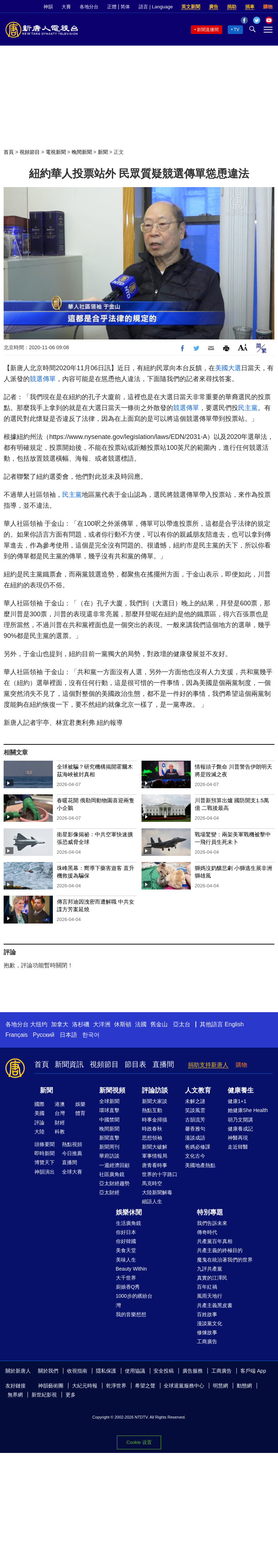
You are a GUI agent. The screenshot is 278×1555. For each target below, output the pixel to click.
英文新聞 (190, 6)
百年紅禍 (207, 1287)
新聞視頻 (112, 1090)
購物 (268, 6)
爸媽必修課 (197, 1147)
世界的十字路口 (159, 1174)
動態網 (244, 1386)
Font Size (242, 347)
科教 (60, 1131)
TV (236, 29)
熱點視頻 (72, 1144)
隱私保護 (106, 1371)
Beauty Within (131, 1269)
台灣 (60, 1113)
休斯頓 (122, 1024)
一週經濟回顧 (114, 1165)
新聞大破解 (154, 1147)
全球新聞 (109, 1101)
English (234, 1024)
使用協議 (135, 1371)
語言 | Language (156, 6)
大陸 (39, 1131)
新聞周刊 (109, 1147)
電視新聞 (56, 152)
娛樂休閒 (129, 1212)
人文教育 (198, 1090)
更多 (71, 1395)
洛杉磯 (80, 1024)
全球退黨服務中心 (184, 1386)
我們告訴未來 (212, 1223)
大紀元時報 (84, 1386)
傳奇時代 (207, 1232)
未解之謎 (195, 1101)
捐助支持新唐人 (208, 1065)
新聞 (103, 152)
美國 (39, 1113)
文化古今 (195, 1156)
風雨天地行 (209, 1296)
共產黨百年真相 (214, 1241)
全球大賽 (72, 1172)
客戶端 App (253, 1371)
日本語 (68, 1035)
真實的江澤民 (212, 1278)
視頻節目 (30, 152)
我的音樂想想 (131, 1314)
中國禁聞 (109, 1120)
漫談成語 (195, 1138)
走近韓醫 (238, 1147)
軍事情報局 (154, 1156)
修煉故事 (207, 1332)
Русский (43, 1035)
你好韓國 (126, 1241)
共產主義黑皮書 (214, 1305)
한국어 (91, 1035)
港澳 (60, 1104)
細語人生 (152, 1201)
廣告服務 (192, 1371)
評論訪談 (155, 1090)
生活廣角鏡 (128, 1223)
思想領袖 (152, 1138)
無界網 (15, 1395)
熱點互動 (152, 1110)
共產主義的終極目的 (220, 1250)
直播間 (163, 1064)
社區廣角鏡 (112, 1174)
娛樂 (80, 1104)
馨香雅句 (195, 1129)
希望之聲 (145, 1386)
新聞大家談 (154, 1101)
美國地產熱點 (200, 1165)
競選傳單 (43, 379)
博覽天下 (44, 1162)
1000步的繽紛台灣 (134, 1300)
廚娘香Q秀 (128, 1287)
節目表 (135, 1064)
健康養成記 (240, 1129)
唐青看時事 (154, 1165)
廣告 (213, 6)
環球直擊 (109, 1110)
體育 (80, 1113)
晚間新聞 (82, 152)
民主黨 (248, 407)
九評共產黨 (209, 1269)
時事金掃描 (154, 1120)
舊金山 (159, 1024)
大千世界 (126, 1278)
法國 (141, 1024)
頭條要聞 (44, 1144)
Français (16, 1035)
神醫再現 (238, 1138)
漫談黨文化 (209, 1323)
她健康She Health (248, 1110)
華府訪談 (109, 1156)
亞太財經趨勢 (114, 1183)
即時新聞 (44, 1153)
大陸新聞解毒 (157, 1192)
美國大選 (228, 368)
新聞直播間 (208, 29)
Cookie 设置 (138, 1442)
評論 (39, 1122)
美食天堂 (126, 1250)
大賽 (66, 6)
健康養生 (241, 1090)
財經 (60, 1122)
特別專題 (210, 1212)
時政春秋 (152, 1129)
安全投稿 (163, 1371)
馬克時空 (152, 1183)
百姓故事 (207, 1314)
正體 (112, 6)
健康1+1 (237, 1101)
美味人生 (126, 1260)
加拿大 (59, 1024)
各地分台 (89, 6)
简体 (125, 6)
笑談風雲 (195, 1110)
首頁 (9, 152)
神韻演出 (44, 1172)
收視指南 (77, 1371)
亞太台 (181, 1024)
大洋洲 (101, 1024)
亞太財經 (109, 1192)
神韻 (48, 6)
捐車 (249, 6)
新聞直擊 (109, 1138)
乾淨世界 (116, 1386)
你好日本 (126, 1232)
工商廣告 (207, 1341)
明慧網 (220, 1386)
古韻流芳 (195, 1120)
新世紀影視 (44, 1395)
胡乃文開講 (240, 1120)
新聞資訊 (69, 1064)
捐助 (231, 6)
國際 (39, 1104)
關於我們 (48, 1371)
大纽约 (38, 1024)
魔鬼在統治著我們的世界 (225, 1260)
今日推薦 (72, 1153)
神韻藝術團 (50, 1386)
